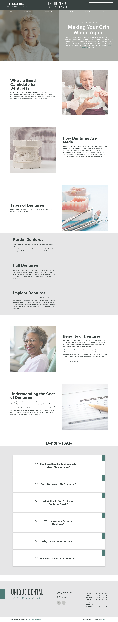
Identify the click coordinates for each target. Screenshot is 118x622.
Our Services (48, 11)
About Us (28, 11)
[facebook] (64, 603)
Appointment (101, 4)
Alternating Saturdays (89, 605)
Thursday (89, 600)
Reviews (87, 11)
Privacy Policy (38, 619)
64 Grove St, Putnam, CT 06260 (16, 6)
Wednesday (89, 597)
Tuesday (88, 595)
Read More (22, 104)
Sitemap (31, 619)
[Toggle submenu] (31, 11)
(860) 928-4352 (16, 4)
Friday (88, 602)
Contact (103, 11)
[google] (59, 603)
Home (12, 11)
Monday (88, 593)
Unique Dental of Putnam (71, 350)
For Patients (69, 11)
